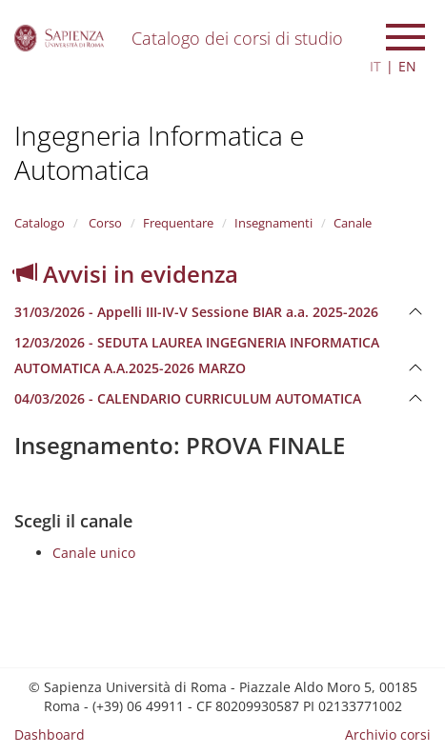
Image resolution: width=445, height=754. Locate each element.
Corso (104, 222)
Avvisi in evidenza (126, 273)
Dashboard (49, 734)
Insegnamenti (273, 222)
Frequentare (178, 222)
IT (375, 66)
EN (407, 66)
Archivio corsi (388, 734)
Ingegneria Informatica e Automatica (159, 152)
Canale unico (93, 553)
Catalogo (39, 222)
